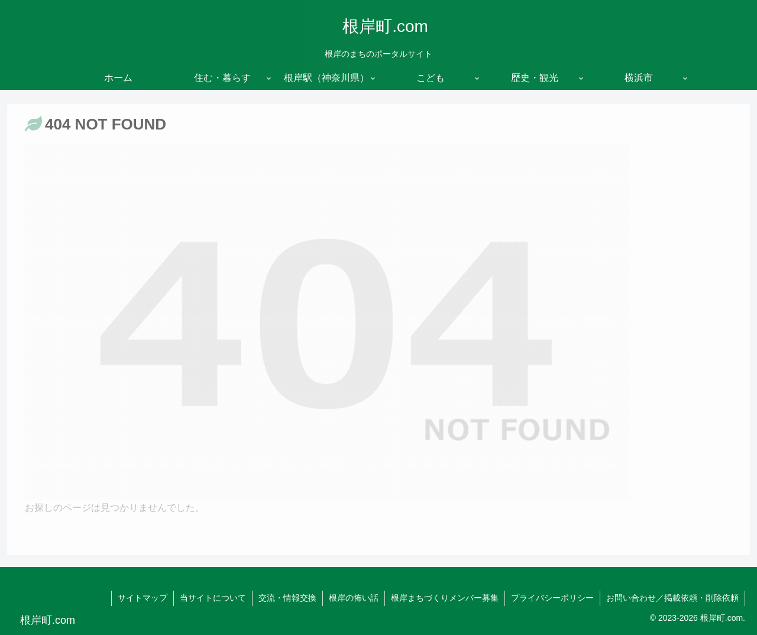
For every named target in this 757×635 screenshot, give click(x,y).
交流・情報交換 (287, 597)
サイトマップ (142, 597)
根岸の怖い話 (353, 597)
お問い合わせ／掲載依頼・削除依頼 (672, 597)
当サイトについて (213, 597)
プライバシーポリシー (552, 597)
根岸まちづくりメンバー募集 (445, 597)
